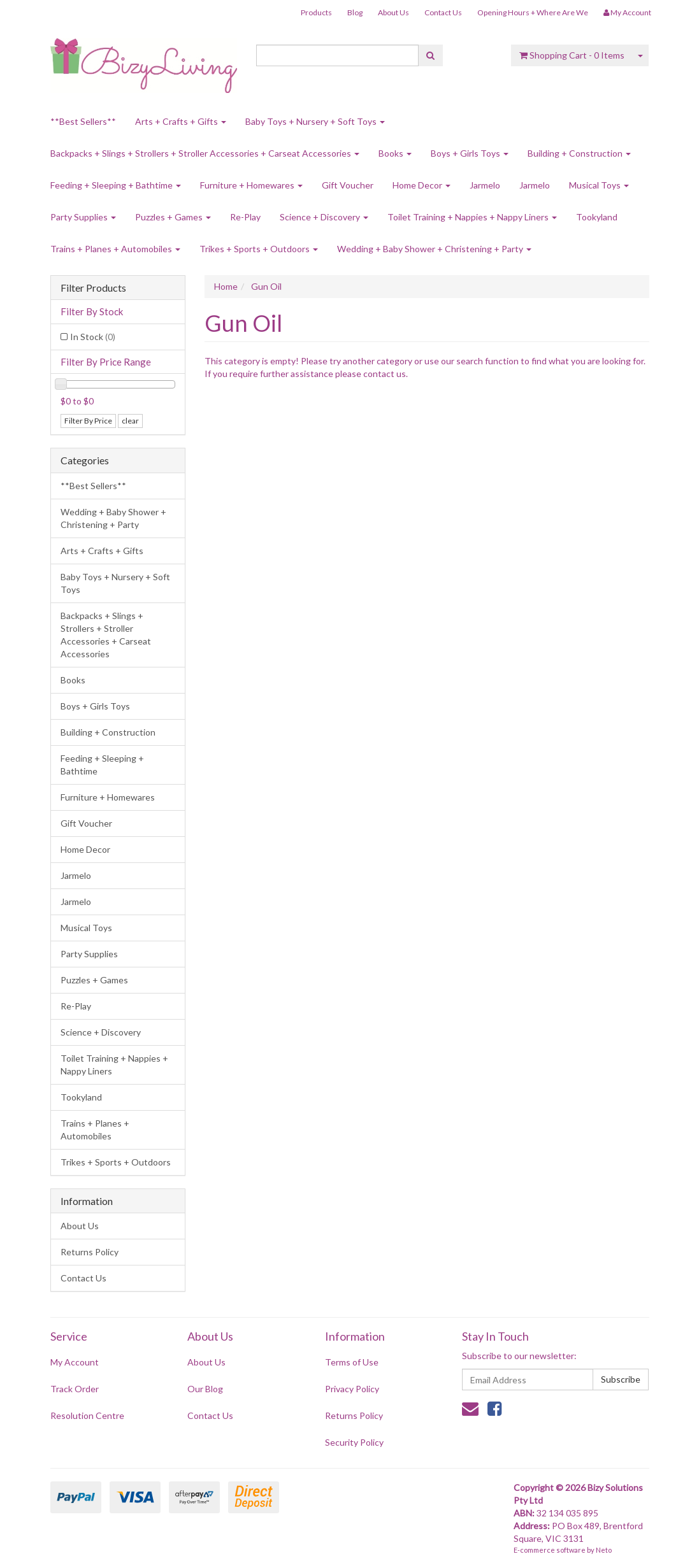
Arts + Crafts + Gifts (180, 121)
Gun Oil (266, 286)
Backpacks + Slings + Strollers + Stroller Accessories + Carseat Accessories (204, 153)
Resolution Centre (87, 1415)
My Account (74, 1362)
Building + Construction (579, 153)
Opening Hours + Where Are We (532, 12)
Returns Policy (90, 1251)
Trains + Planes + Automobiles (115, 248)
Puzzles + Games (173, 216)
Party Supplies (83, 216)
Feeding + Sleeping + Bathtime (115, 185)
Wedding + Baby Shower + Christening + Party (434, 248)
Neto (604, 1550)
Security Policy (354, 1442)
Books (395, 153)
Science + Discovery (324, 216)
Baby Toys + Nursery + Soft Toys (315, 121)
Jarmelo (485, 185)
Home (226, 286)
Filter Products (93, 288)
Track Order (74, 1388)
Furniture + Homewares (251, 185)
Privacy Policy (352, 1388)
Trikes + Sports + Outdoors (258, 248)
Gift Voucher (347, 185)
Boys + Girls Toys (469, 153)
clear (130, 420)
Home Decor (421, 185)
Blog (355, 12)
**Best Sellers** (83, 121)
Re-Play (245, 216)
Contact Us (443, 12)
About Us (393, 12)
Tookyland (596, 216)
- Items (571, 55)
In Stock (92, 336)
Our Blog (205, 1388)
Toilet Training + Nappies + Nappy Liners (472, 216)
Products (316, 12)
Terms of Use (351, 1362)
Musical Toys (599, 185)
